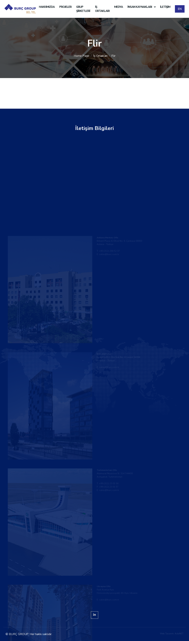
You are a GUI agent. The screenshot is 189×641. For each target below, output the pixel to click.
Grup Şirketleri (83, 9)
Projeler (65, 7)
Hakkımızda (47, 7)
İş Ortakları (102, 9)
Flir (113, 56)
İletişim (165, 7)
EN (180, 9)
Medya (118, 7)
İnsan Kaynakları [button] (139, 7)
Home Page (81, 56)
